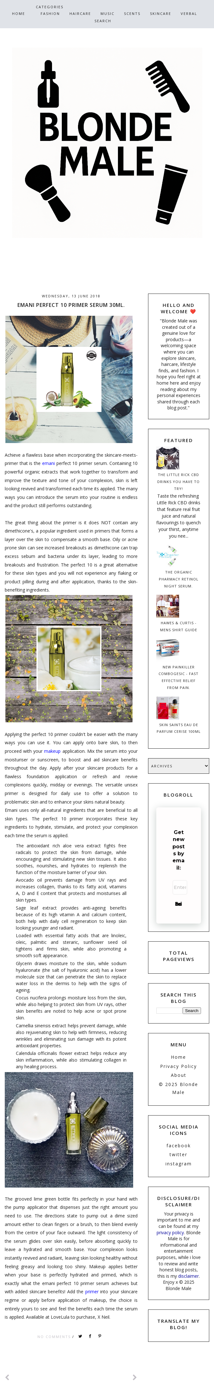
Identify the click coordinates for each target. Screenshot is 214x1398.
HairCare (80, 13)
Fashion (50, 13)
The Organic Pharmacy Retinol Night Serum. (178, 579)
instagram (178, 1164)
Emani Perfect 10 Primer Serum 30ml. (71, 304)
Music (107, 13)
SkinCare (160, 13)
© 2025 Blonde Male (178, 1088)
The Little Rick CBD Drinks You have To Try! (178, 481)
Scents (132, 13)
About (178, 1075)
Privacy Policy (178, 1066)
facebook (178, 1146)
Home (18, 13)
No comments (54, 1336)
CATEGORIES (49, 6)
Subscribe (178, 904)
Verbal (189, 13)
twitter (178, 1154)
